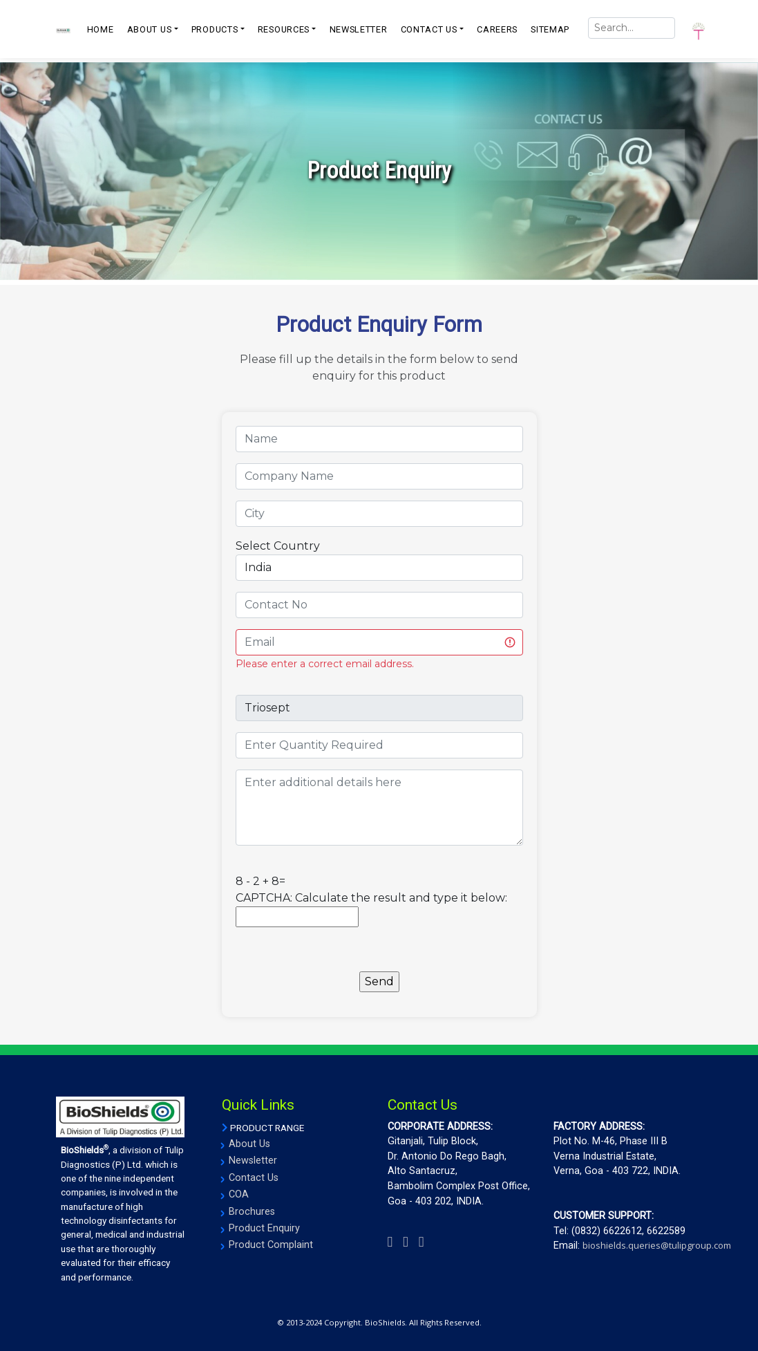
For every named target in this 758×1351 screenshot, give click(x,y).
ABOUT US (149, 29)
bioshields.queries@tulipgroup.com (656, 1245)
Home (100, 29)
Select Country (278, 545)
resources (284, 29)
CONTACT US (429, 29)
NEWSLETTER (359, 29)
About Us (249, 1144)
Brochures (252, 1212)
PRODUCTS (214, 29)
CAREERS (497, 29)
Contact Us (253, 1178)
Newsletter (253, 1160)
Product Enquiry (264, 1228)
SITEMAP (550, 29)
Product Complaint (271, 1245)
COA (239, 1194)
